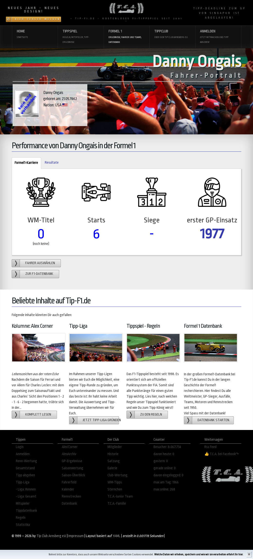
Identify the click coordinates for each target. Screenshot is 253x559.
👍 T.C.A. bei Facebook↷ (221, 454)
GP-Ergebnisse (72, 461)
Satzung (114, 461)
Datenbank (69, 503)
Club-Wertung (117, 475)
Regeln (21, 518)
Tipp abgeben (25, 475)
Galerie (112, 468)
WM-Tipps (115, 482)
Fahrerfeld (69, 482)
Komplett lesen (38, 414)
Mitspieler (23, 503)
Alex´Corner (70, 447)
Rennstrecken (71, 496)
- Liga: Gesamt (26, 496)
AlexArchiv (69, 454)
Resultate (52, 162)
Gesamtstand (25, 468)
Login (20, 447)
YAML (116, 536)
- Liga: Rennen (26, 489)
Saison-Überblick (73, 475)
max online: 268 (164, 489)
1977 (212, 234)
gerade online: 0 (165, 468)
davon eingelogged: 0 (168, 475)
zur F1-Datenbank (39, 274)
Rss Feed (210, 447)
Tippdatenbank (26, 511)
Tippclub (172, 34)
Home (35, 34)
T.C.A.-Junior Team (120, 496)
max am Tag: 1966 (166, 482)
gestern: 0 (161, 461)
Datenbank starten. (214, 420)
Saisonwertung (72, 468)
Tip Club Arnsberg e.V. (51, 536)
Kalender (68, 489)
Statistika (23, 525)
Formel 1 (126, 37)
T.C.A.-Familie (117, 503)
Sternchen (115, 489)
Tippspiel (81, 37)
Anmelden (218, 37)
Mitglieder (115, 447)
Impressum (76, 536)
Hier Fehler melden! (38, 19)
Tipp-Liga (22, 482)
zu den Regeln (151, 414)
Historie (113, 454)
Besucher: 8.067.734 (167, 447)
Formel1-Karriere (25, 163)
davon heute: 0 (164, 454)
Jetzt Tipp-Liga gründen (101, 420)
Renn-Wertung (26, 461)
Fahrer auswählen (40, 263)
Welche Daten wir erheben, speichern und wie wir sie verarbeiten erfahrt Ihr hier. (198, 554)
